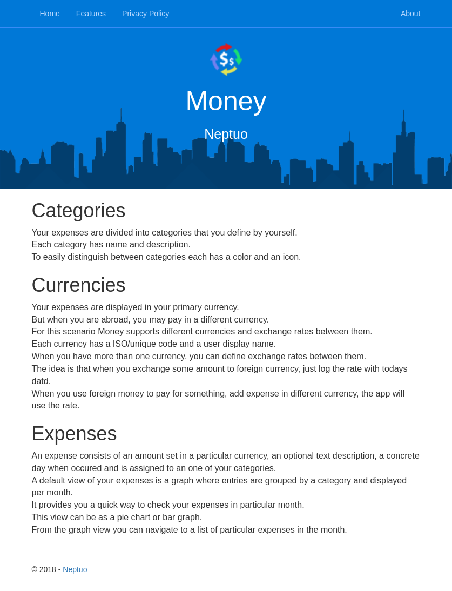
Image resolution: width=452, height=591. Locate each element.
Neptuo (75, 569)
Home (50, 13)
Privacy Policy (145, 13)
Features (91, 13)
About (411, 13)
